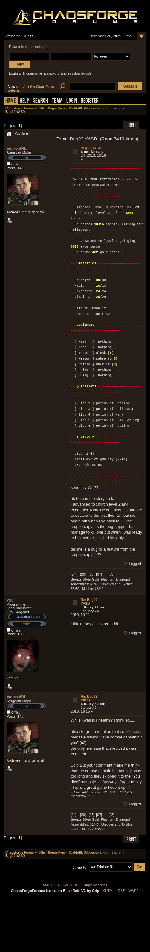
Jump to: (80, 867)
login (24, 46)
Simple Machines (94, 885)
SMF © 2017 (71, 885)
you (105, 108)
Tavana (115, 108)
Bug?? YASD (91, 148)
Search (40, 101)
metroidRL (17, 148)
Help (24, 101)
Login (71, 101)
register (40, 46)
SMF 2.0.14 (51, 885)
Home (10, 101)
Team (57, 101)
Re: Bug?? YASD (89, 601)
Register (90, 101)
